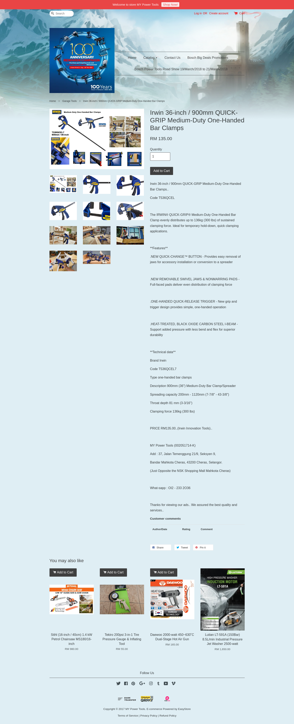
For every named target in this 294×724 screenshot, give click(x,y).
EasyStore (184, 709)
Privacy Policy (148, 715)
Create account (218, 13)
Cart (241, 13)
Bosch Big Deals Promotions (207, 57)
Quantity (156, 149)
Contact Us (173, 57)
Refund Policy (168, 715)
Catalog (150, 57)
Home (132, 57)
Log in (198, 13)
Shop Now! (170, 4)
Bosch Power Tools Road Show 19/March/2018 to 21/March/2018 (181, 69)
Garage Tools (69, 101)
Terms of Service (128, 715)
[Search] (62, 14)
